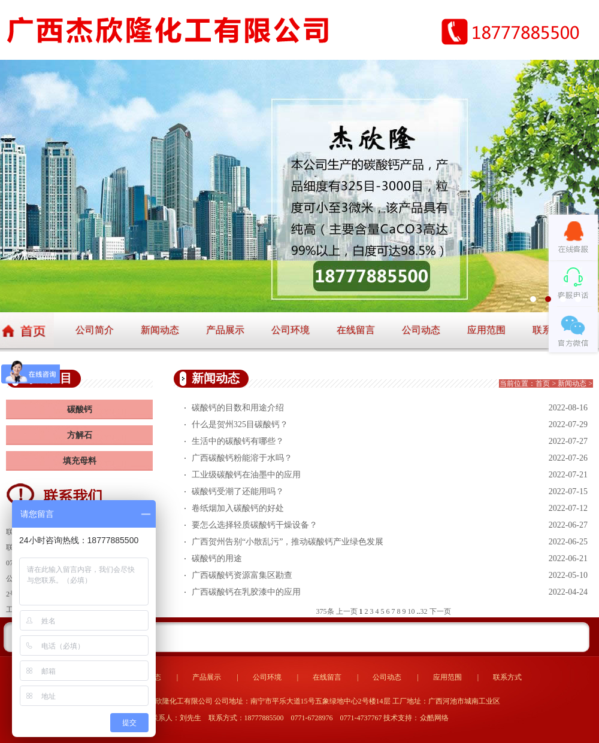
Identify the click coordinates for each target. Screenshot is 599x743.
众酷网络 (434, 718)
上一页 (347, 611)
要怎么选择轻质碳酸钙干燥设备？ (254, 524)
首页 (543, 383)
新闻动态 (160, 330)
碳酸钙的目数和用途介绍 (238, 407)
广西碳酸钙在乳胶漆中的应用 (246, 591)
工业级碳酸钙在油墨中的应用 (246, 474)
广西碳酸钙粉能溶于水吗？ (242, 457)
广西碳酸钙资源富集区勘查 (242, 575)
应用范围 (486, 330)
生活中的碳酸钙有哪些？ (238, 441)
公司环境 (290, 330)
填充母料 (79, 460)
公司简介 (94, 330)
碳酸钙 (79, 409)
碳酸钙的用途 (217, 558)
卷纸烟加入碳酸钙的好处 (238, 508)
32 (424, 611)
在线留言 (356, 330)
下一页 (440, 611)
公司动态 (421, 330)
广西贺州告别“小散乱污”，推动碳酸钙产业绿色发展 (287, 541)
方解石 (79, 435)
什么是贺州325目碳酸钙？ (240, 424)
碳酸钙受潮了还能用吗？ (238, 491)
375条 (325, 611)
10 (411, 611)
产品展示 (225, 330)
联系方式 (507, 677)
